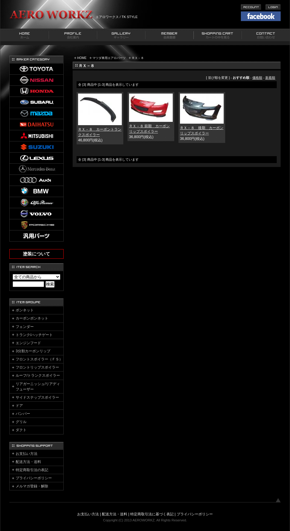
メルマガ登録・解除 (32, 486)
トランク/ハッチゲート (34, 335)
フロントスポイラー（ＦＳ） (39, 359)
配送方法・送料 (28, 462)
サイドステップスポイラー (37, 397)
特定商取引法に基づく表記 (152, 514)
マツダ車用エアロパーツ (109, 58)
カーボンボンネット (32, 318)
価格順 (257, 77)
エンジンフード (28, 343)
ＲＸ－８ (138, 58)
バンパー (23, 414)
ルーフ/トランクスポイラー (38, 375)
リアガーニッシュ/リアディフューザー (38, 386)
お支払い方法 (26, 454)
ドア (19, 405)
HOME (82, 58)
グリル (21, 422)
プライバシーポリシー (34, 478)
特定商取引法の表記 (32, 470)
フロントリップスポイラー (37, 367)
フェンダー (25, 327)
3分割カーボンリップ (33, 351)
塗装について (36, 254)
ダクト (21, 430)
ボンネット (25, 310)
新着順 (270, 77)
